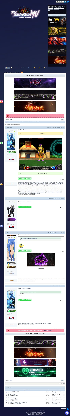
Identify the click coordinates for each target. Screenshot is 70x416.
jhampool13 (27, 183)
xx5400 (27, 193)
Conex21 (50, 182)
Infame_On (9, 127)
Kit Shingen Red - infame (14, 391)
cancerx (59, 190)
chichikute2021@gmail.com (23, 186)
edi (54, 185)
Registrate (50, 115)
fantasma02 (32, 183)
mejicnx (49, 192)
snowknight (59, 183)
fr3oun (45, 191)
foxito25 (29, 192)
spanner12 (47, 182)
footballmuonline (42, 190)
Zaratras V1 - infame (14, 399)
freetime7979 (36, 190)
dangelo (26, 185)
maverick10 (34, 192)
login (60, 6)
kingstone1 (43, 192)
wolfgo (54, 182)
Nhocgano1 (47, 183)
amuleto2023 (27, 184)
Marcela (8, 232)
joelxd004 (39, 191)
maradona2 (27, 182)
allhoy (62, 183)
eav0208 (32, 191)
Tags (35, 67)
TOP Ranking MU (15, 67)
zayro (19, 191)
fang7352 (31, 193)
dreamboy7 (28, 187)
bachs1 (31, 182)
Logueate (45, 115)
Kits (17, 398)
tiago (28, 280)
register (63, 6)
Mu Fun (56, 192)
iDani (52, 191)
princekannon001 (21, 192)
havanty (40, 184)
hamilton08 (20, 193)
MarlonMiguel (37, 186)
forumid (60, 192)
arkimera (33, 186)
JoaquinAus (54, 183)
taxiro (43, 191)
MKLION (44, 187)
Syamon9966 (24, 190)
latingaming (42, 183)
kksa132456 (49, 191)
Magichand (23, 67)
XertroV (51, 190)
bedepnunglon (21, 187)
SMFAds (27, 412)
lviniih (46, 184)
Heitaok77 (53, 192)
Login (40, 67)
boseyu (31, 184)
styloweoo (20, 185)
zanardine (44, 323)
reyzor (61, 187)
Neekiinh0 (42, 413)
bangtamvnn (49, 184)
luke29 (19, 183)
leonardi (26, 192)
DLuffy (48, 185)
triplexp (57, 182)
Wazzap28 (61, 182)
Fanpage (29, 67)
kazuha (36, 191)
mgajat (60, 186)
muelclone (52, 185)
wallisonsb (20, 184)
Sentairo (41, 186)
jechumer (20, 190)
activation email (57, 7)
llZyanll (62, 190)
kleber (24, 184)
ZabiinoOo (54, 392)
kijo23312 (32, 190)
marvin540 (49, 323)
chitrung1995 (28, 191)
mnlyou (57, 184)
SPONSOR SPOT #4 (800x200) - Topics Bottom (35, 333)
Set (17, 395)
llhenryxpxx (33, 187)
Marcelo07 (31, 185)
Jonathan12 (41, 185)
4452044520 (38, 192)
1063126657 (23, 191)
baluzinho (48, 187)
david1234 (53, 187)
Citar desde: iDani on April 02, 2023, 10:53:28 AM (29, 238)
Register (45, 67)
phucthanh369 (35, 185)
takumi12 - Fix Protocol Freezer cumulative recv (18, 402)
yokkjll (30, 186)
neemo (24, 185)
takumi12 (14, 403)
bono (60, 184)
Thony (54, 395)
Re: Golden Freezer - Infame (25, 201)
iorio (45, 186)
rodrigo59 (45, 185)
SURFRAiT (42, 182)
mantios (24, 193)
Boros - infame (12, 394)
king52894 (35, 193)
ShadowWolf (55, 190)
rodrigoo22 (54, 184)
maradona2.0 (35, 184)
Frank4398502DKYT (57, 191)
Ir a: (58, 383)
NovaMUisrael (37, 183)
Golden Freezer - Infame (24, 129)
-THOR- (25, 280)
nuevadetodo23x (21, 182)
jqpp (57, 186)
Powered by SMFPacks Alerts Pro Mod (39, 412)
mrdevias (47, 190)
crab (25, 187)
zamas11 (51, 186)
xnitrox (28, 190)
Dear (46, 192)
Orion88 (38, 193)
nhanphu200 (55, 403)
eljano (43, 184)
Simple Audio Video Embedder (35, 411)
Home (8, 67)
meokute (47, 186)
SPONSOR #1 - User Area (54, 15)
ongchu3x (37, 187)
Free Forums (31, 412)
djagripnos (41, 187)
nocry (50, 183)
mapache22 (35, 182)
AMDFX (38, 182)
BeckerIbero (57, 187)
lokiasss (54, 186)
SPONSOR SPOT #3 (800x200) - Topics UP (35, 75)
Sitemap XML (33, 413)
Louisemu (23, 183)
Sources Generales (18, 403)
